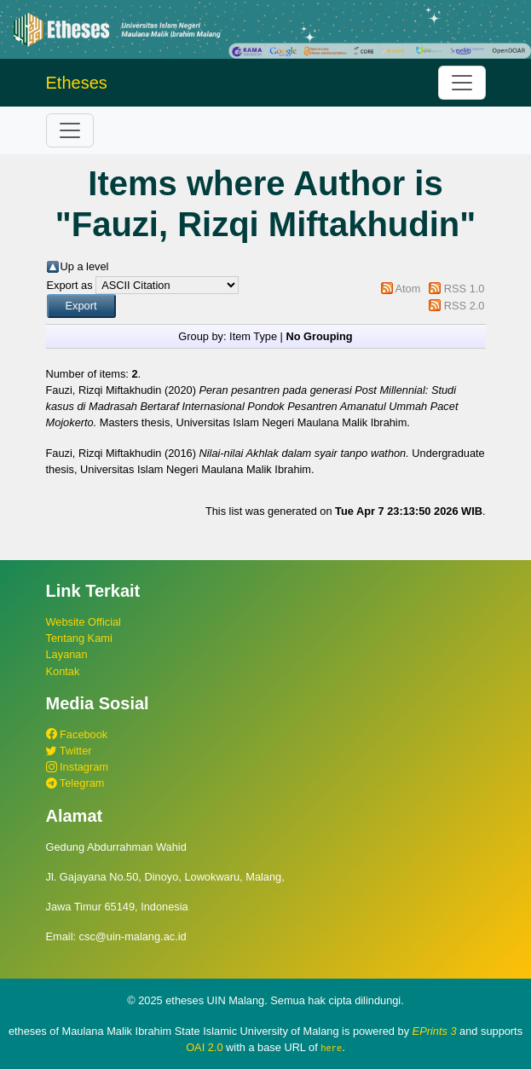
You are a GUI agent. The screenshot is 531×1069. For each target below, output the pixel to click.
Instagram (77, 766)
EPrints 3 (435, 1031)
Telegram (75, 783)
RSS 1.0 (464, 288)
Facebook (77, 734)
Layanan (67, 654)
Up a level (85, 266)
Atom (407, 288)
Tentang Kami (79, 638)
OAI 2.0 (204, 1047)
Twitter (69, 750)
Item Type (253, 336)
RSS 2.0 (464, 305)
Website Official (83, 621)
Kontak (63, 671)
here (331, 1048)
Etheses (76, 82)
